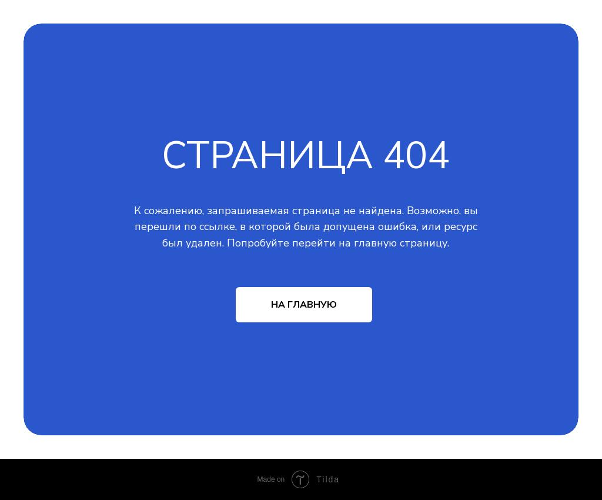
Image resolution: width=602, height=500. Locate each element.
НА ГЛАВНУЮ (304, 304)
